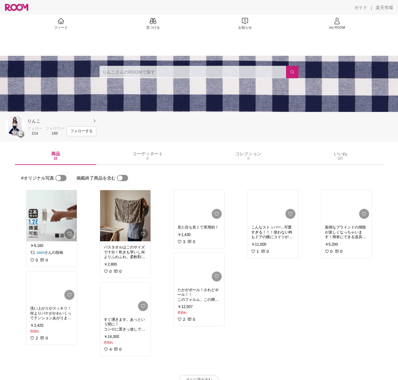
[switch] (61, 178)
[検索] (292, 72)
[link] (51, 215)
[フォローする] (81, 131)
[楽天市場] (384, 7)
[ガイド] (360, 7)
